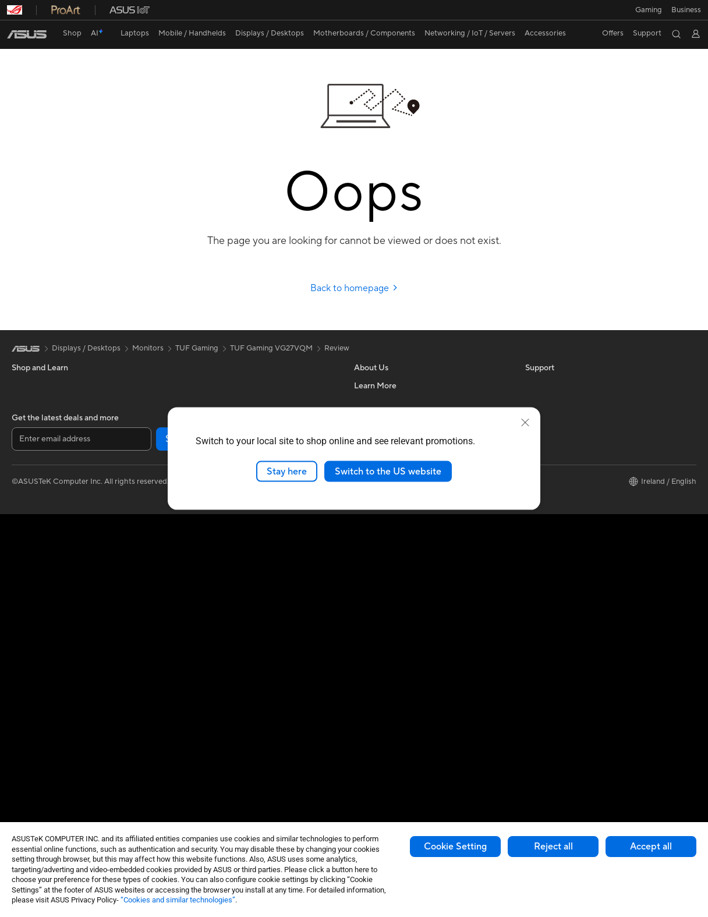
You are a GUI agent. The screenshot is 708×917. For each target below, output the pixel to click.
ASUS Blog (544, 438)
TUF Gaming (196, 348)
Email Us (369, 622)
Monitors (27, 579)
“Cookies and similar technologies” (178, 899)
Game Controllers (211, 683)
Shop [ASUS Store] (72, 33)
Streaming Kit (204, 718)
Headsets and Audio (215, 666)
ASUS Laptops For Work (54, 438)
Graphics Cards (39, 754)
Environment (547, 403)
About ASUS (376, 385)
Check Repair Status (389, 570)
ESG (532, 385)
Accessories (32, 490)
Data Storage (203, 403)
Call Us (366, 640)
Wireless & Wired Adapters (226, 595)
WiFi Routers (202, 543)
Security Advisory (384, 657)
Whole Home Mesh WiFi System (236, 560)
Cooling (25, 772)
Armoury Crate (551, 490)
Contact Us (374, 403)
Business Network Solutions (228, 578)
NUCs (22, 666)
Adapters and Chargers (220, 771)
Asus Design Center (559, 473)
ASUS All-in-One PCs (48, 614)
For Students (34, 421)
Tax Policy (371, 517)
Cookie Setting (455, 846)
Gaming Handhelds (44, 526)
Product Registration (390, 605)
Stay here (287, 471)
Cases (190, 385)
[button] (648, 10)
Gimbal (192, 736)
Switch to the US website (388, 471)
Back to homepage (354, 288)
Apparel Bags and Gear (220, 701)
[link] (27, 34)
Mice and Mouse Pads (218, 648)
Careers (367, 534)
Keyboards (199, 631)
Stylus (190, 753)
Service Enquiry (381, 587)
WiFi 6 (191, 525)
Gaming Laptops (40, 473)
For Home (29, 403)
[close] (525, 422)
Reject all (553, 846)
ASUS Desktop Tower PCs (57, 631)
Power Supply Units (45, 789)
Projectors (30, 596)
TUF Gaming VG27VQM (271, 348)
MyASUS (369, 692)
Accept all (651, 846)
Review (336, 348)
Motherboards (37, 737)
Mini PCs (27, 684)
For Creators (34, 456)
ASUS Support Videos (392, 674)
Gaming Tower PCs (44, 649)
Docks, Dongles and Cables (227, 788)
